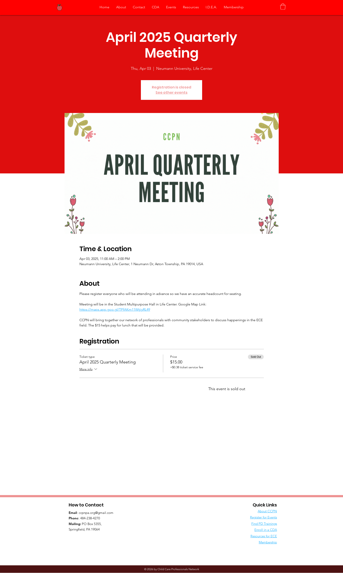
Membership (268, 542)
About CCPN (267, 511)
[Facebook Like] (96, 538)
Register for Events (263, 517)
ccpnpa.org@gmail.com (96, 513)
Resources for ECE (263, 536)
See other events (171, 92)
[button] (282, 6)
